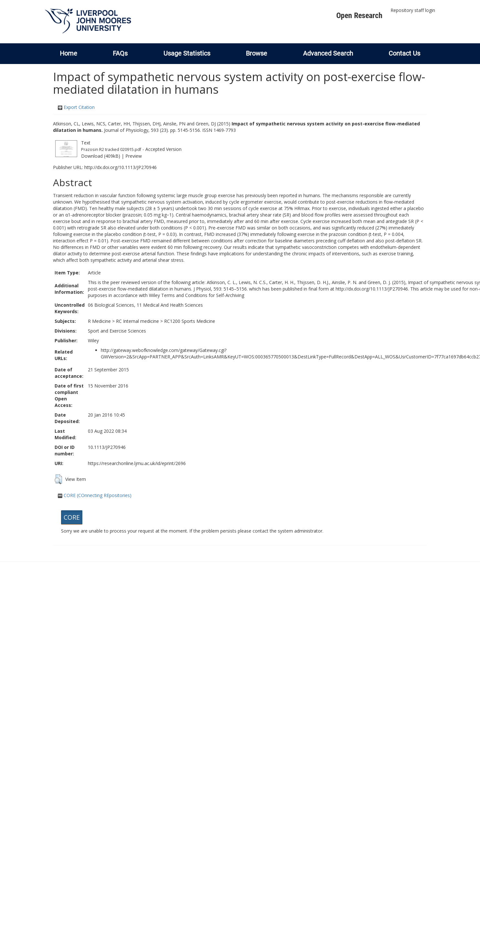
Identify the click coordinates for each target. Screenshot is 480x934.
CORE (72, 517)
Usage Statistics (186, 53)
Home (68, 53)
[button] (58, 479)
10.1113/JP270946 (107, 447)
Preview (133, 156)
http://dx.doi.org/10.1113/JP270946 (120, 167)
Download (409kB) (100, 156)
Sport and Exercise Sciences (117, 331)
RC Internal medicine (137, 321)
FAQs (120, 53)
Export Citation (76, 107)
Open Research (359, 15)
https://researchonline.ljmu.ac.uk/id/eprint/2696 (137, 463)
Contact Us (404, 53)
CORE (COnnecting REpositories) (94, 495)
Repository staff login (413, 10)
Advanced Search (328, 53)
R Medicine (99, 321)
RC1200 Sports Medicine (189, 321)
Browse (256, 53)
